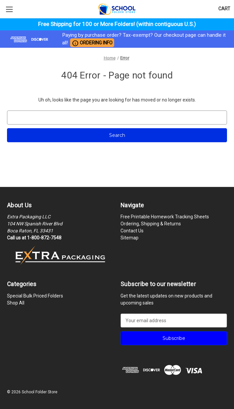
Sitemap (130, 237)
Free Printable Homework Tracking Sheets (165, 216)
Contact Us (132, 230)
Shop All (15, 302)
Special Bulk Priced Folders (35, 295)
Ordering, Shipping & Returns (151, 223)
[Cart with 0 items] (224, 9)
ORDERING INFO (92, 43)
